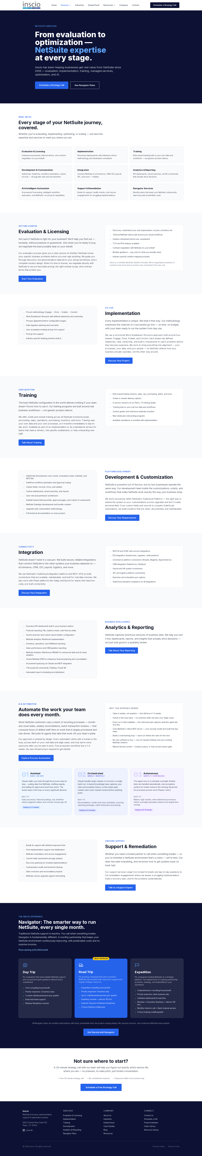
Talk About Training (31, 442)
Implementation (69, 1119)
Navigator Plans (69, 1133)
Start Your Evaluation (32, 278)
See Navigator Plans (85, 85)
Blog (105, 1130)
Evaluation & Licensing (72, 1115)
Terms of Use (173, 1146)
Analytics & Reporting (72, 1130)
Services (66, 5)
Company (123, 5)
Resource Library (151, 1130)
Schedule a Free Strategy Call (101, 1087)
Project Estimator (151, 1122)
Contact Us (148, 1115)
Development (69, 1126)
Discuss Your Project (118, 360)
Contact (135, 5)
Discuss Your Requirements (122, 517)
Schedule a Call (150, 1119)
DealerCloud (93, 5)
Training (66, 1122)
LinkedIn (28, 1130)
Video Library (149, 1126)
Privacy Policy (159, 1146)
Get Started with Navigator (101, 1032)
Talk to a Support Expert (120, 887)
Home (54, 5)
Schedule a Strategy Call (164, 5)
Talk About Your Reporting (121, 650)
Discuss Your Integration (34, 593)
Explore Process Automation (36, 758)
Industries (79, 5)
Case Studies (109, 1126)
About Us (107, 1115)
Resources (109, 5)
